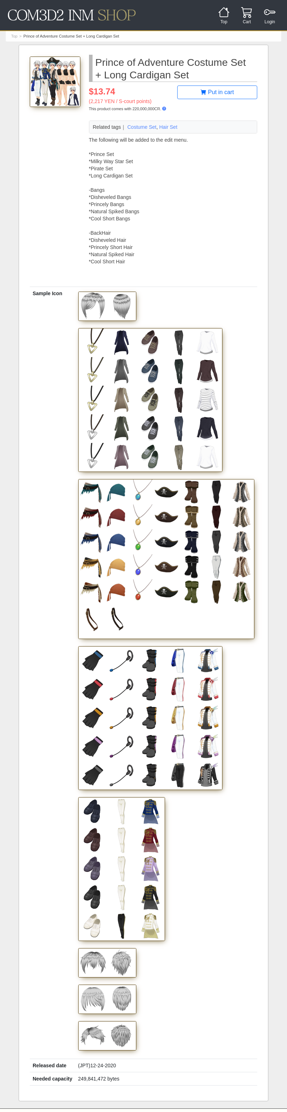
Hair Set (168, 127)
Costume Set (141, 127)
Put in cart (217, 92)
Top (14, 36)
